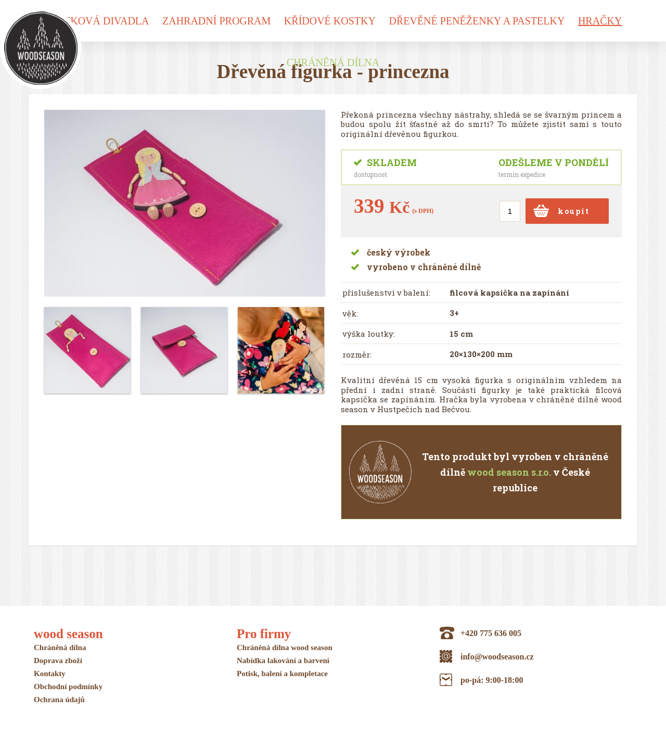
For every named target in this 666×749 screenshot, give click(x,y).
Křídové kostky (330, 21)
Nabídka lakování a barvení (283, 660)
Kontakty (50, 673)
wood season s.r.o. (509, 472)
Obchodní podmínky (68, 686)
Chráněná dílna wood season (284, 647)
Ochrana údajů (59, 699)
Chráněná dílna (333, 64)
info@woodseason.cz (497, 656)
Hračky (600, 21)
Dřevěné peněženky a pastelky (477, 21)
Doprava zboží (58, 660)
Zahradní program (216, 21)
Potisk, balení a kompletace (282, 673)
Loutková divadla (96, 21)
